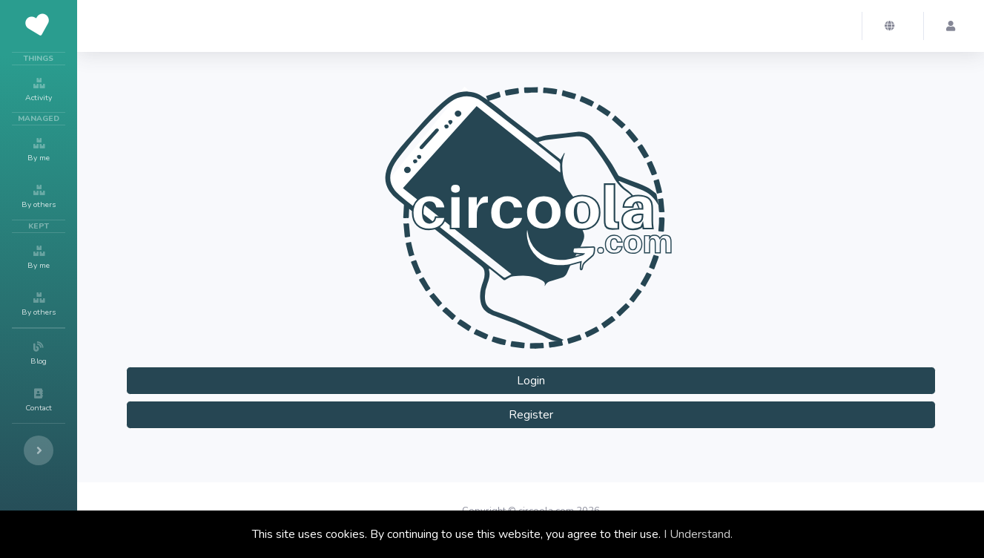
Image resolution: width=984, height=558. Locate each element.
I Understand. (698, 534)
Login (531, 380)
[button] (892, 26)
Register (531, 415)
